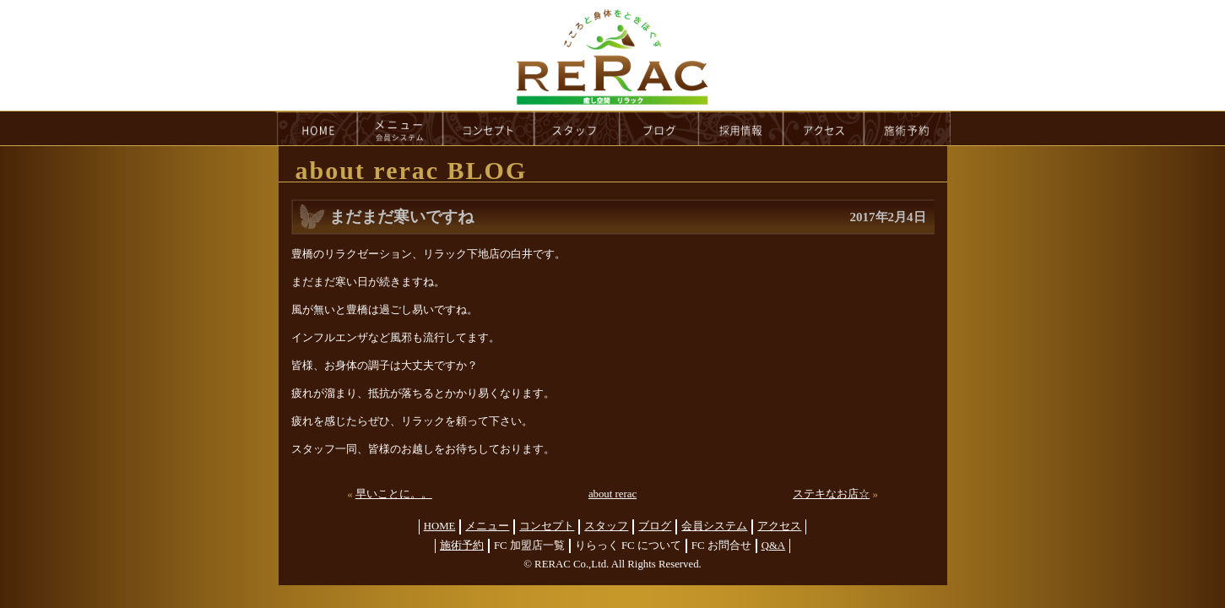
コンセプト (546, 526)
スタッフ (606, 526)
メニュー (487, 526)
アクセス (779, 526)
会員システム (714, 526)
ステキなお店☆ (831, 494)
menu (400, 128)
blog (659, 128)
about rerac (612, 494)
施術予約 (462, 545)
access (824, 128)
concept (488, 128)
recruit (741, 128)
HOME (316, 128)
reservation (908, 128)
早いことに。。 (393, 494)
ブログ (654, 526)
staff (577, 128)
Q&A (773, 545)
